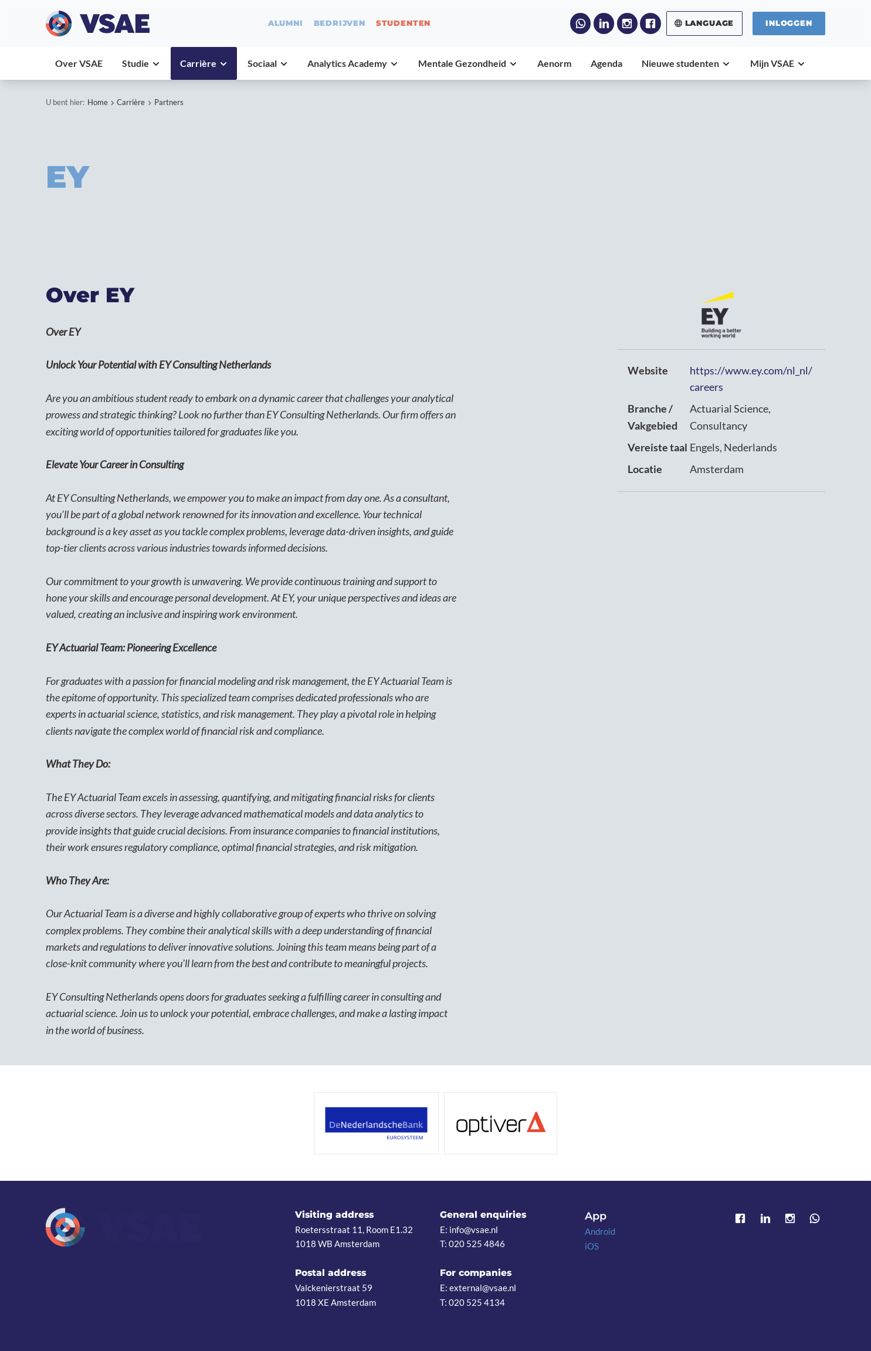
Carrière (131, 102)
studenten (403, 23)
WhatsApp (580, 23)
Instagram (627, 23)
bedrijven (339, 23)
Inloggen (788, 23)
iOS (592, 1246)
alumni (285, 23)
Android (600, 1231)
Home (97, 102)
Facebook (650, 23)
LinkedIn (604, 23)
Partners (169, 102)
